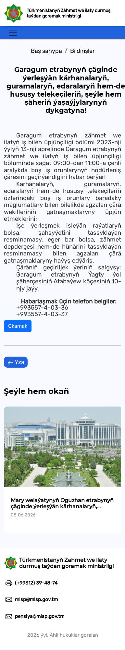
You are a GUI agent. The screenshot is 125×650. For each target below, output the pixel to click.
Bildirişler (82, 50)
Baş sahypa (46, 50)
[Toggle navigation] (13, 32)
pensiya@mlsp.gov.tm (34, 616)
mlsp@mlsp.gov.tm (31, 599)
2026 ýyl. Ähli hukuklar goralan (62, 635)
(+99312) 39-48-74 (30, 583)
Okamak (17, 326)
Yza (15, 362)
